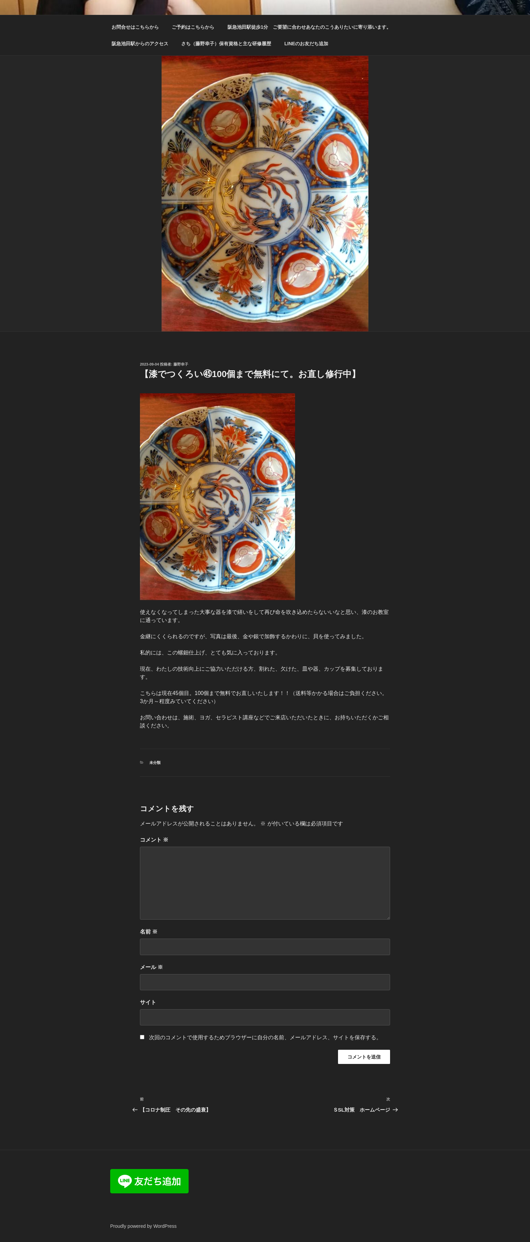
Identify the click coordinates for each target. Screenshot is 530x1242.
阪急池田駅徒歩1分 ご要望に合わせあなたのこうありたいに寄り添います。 (309, 27)
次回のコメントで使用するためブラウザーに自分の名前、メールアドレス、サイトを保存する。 (265, 1037)
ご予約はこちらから (193, 27)
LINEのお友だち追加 (306, 43)
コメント (154, 840)
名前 (149, 932)
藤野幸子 (180, 364)
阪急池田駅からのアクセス (140, 43)
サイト (148, 1002)
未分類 (155, 763)
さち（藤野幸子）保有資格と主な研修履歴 (226, 43)
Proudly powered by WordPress (143, 1226)
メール (151, 967)
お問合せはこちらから (135, 27)
